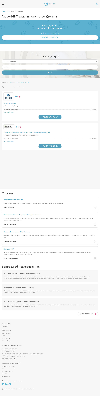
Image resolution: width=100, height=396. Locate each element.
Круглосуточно (14, 82)
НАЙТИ (50, 72)
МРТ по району (7, 336)
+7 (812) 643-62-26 (97, 4)
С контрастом (24, 82)
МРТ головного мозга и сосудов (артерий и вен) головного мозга (22, 354)
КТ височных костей (8, 369)
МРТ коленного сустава (9, 359)
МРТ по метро (6, 334)
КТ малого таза (6, 376)
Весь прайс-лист (9, 112)
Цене (14, 87)
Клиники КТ (5, 326)
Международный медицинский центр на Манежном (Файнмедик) (27, 132)
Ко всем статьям (86, 314)
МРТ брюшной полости (9, 349)
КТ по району (6, 341)
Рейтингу (21, 87)
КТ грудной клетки (7, 371)
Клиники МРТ (6, 324)
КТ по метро (6, 338)
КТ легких (5, 374)
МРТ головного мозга (8, 351)
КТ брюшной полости (8, 366)
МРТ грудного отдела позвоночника (13, 356)
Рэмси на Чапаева (10, 103)
